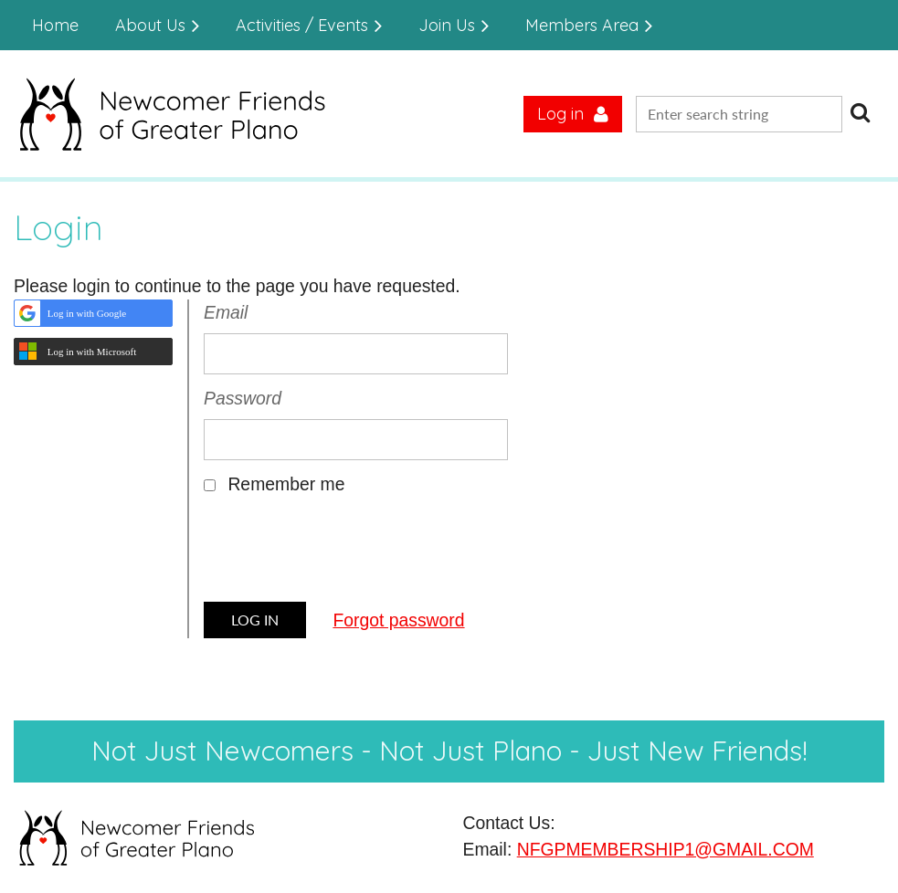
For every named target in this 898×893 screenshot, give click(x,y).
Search (859, 112)
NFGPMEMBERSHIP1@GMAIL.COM (665, 849)
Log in (560, 113)
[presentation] (342, 555)
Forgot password (398, 620)
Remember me (285, 484)
